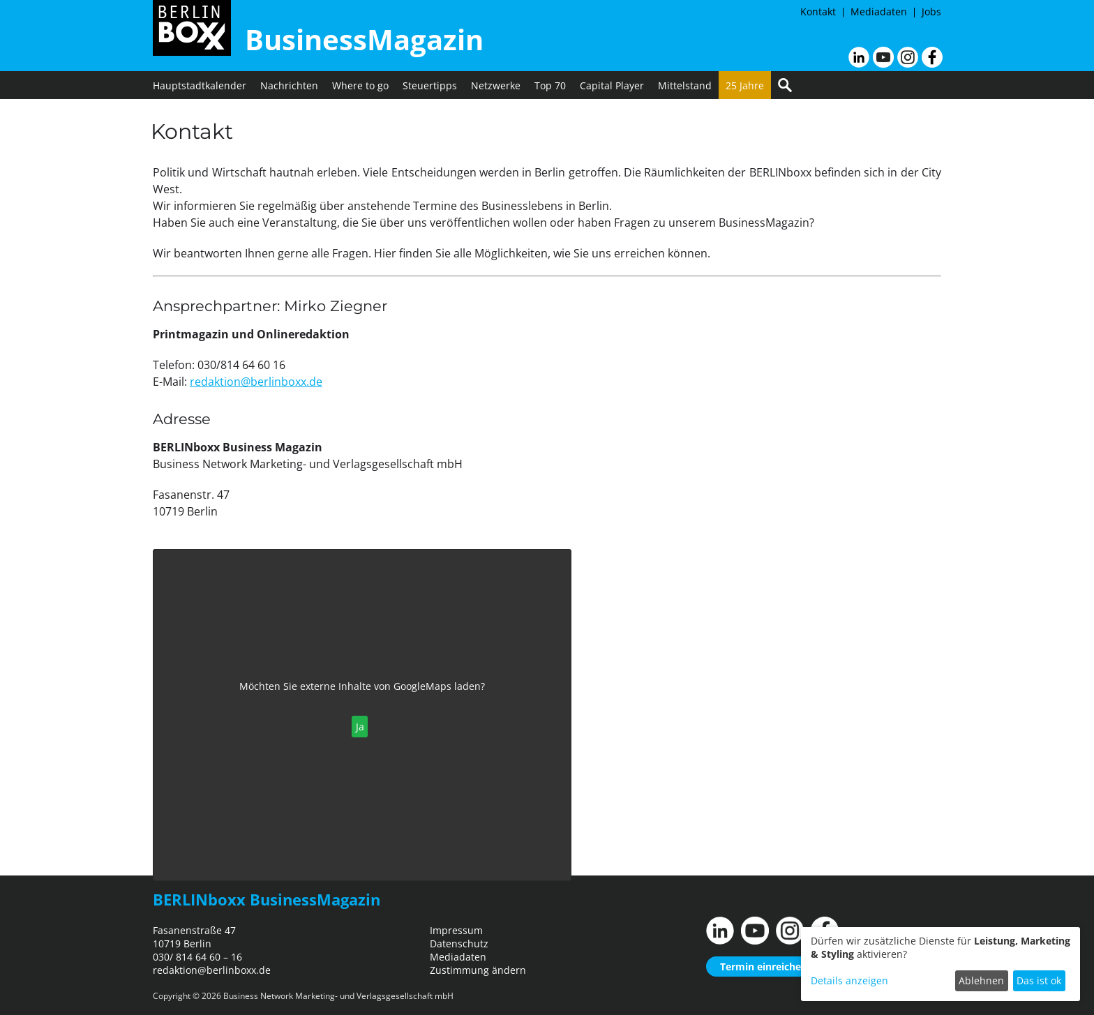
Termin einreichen (763, 966)
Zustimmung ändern (478, 970)
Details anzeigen (849, 980)
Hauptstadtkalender (199, 85)
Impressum (456, 930)
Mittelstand (685, 85)
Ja (360, 726)
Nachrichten (289, 85)
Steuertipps (430, 85)
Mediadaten (879, 11)
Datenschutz (459, 943)
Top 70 (550, 85)
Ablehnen (981, 980)
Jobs (931, 11)
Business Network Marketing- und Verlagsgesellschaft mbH (338, 996)
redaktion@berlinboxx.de (256, 381)
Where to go (360, 85)
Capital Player (612, 85)
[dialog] (940, 964)
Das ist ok (1039, 980)
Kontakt (818, 11)
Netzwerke (495, 85)
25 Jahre (745, 85)
